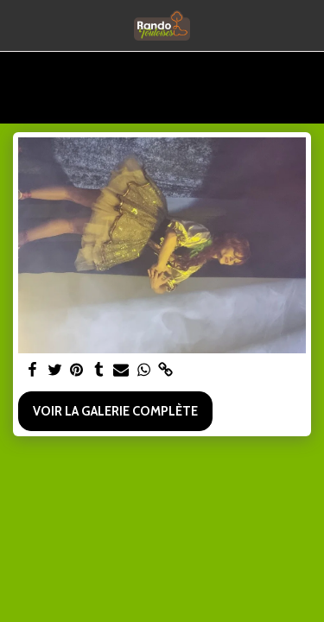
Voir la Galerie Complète (115, 411)
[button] (19, 25)
